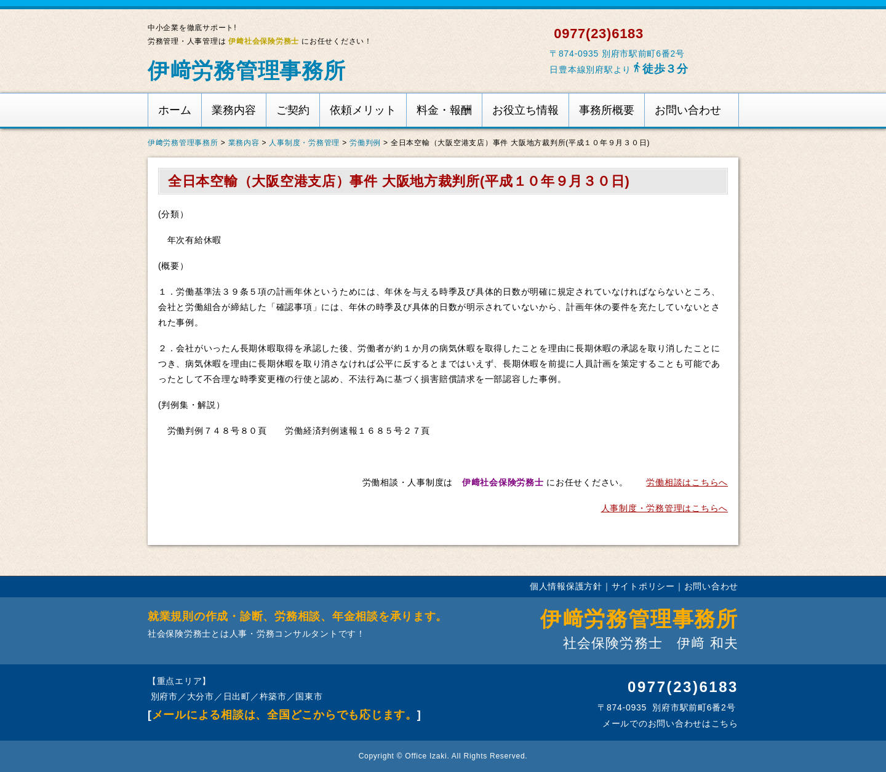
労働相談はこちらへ (687, 482)
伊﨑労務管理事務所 (247, 70)
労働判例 (365, 142)
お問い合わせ (688, 110)
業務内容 (234, 110)
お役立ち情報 (525, 110)
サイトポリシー (643, 586)
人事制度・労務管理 (304, 142)
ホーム (174, 110)
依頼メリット (363, 110)
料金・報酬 (444, 110)
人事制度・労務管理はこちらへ (664, 508)
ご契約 (292, 110)
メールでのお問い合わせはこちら (668, 723)
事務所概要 (606, 110)
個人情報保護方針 (566, 586)
